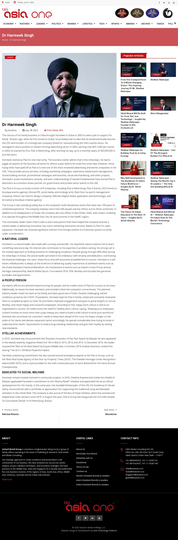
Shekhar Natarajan (159, 79)
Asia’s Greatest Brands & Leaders (92, 480)
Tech (102, 24)
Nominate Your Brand (86, 453)
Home (5, 40)
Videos (160, 24)
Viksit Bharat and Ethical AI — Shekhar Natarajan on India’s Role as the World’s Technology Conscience (162, 218)
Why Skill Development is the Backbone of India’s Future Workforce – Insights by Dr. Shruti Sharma (133, 184)
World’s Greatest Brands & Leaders (93, 475)
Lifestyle (87, 24)
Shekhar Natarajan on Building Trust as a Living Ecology (133, 153)
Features (24, 24)
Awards (130, 24)
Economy (8, 24)
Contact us (81, 471)
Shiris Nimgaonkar (159, 113)
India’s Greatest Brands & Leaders (92, 484)
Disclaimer (81, 462)
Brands (72, 24)
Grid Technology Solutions (105, 530)
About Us (80, 449)
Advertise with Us (84, 458)
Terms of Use (82, 467)
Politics (56, 24)
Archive (145, 24)
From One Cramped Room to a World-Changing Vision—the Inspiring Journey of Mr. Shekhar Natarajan (133, 85)
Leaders (40, 24)
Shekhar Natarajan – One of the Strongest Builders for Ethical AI (162, 153)
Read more (7, 479)
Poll (170, 24)
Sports (115, 24)
